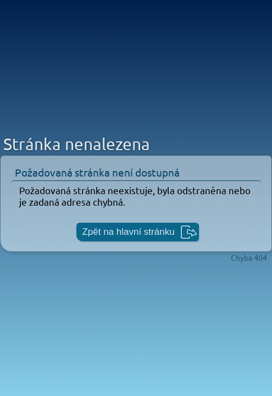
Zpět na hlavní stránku (128, 232)
